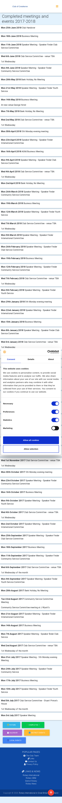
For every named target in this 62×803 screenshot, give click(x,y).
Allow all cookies (31, 440)
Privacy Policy (31, 764)
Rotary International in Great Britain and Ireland (38, 793)
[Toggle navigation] (57, 6)
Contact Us (31, 761)
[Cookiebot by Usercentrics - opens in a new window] (47, 352)
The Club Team (31, 755)
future (11, 725)
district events (37, 733)
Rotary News (31, 784)
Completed (32, 725)
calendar (12, 733)
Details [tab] (31, 359)
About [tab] (51, 359)
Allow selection (31, 449)
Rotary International (31, 775)
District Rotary (31, 781)
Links (31, 758)
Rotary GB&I (31, 778)
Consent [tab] (11, 359)
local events (14, 740)
